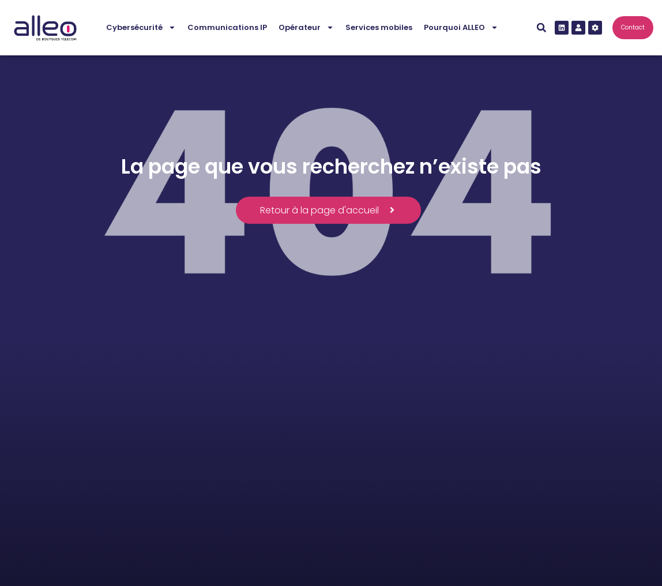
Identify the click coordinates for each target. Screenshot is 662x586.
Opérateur (306, 27)
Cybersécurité (141, 27)
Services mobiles (378, 27)
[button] (541, 27)
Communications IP (227, 27)
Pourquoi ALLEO (461, 27)
